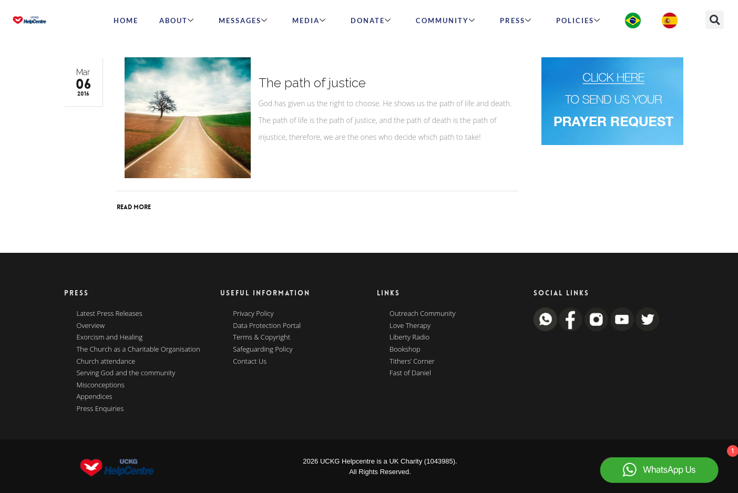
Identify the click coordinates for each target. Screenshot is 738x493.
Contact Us (249, 361)
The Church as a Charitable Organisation (138, 349)
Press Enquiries (100, 409)
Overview (91, 326)
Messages (243, 20)
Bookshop (405, 349)
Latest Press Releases (109, 314)
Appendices (94, 397)
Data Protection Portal (267, 326)
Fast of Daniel (410, 373)
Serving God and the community (126, 373)
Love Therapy (410, 326)
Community (446, 20)
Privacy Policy (253, 314)
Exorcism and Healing (110, 337)
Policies (578, 20)
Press (516, 20)
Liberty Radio (409, 337)
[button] (714, 20)
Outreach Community (423, 314)
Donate (371, 20)
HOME (126, 20)
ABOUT (176, 20)
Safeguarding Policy (262, 349)
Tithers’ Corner (412, 361)
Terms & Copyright (261, 337)
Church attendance (106, 361)
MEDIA (309, 20)
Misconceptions (101, 385)
